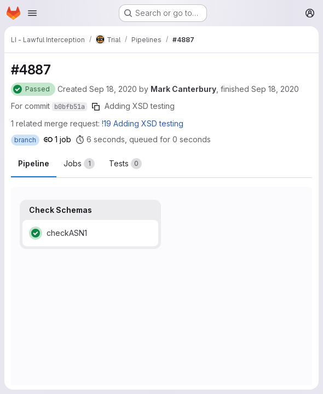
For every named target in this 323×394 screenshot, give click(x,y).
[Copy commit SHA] (95, 106)
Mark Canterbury (183, 89)
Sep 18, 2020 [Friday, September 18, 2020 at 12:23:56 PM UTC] (275, 89)
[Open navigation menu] (32, 13)
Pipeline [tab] (33, 163)
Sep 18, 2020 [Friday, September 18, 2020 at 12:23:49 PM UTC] (113, 89)
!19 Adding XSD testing (142, 123)
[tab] (79, 163)
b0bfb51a (69, 106)
